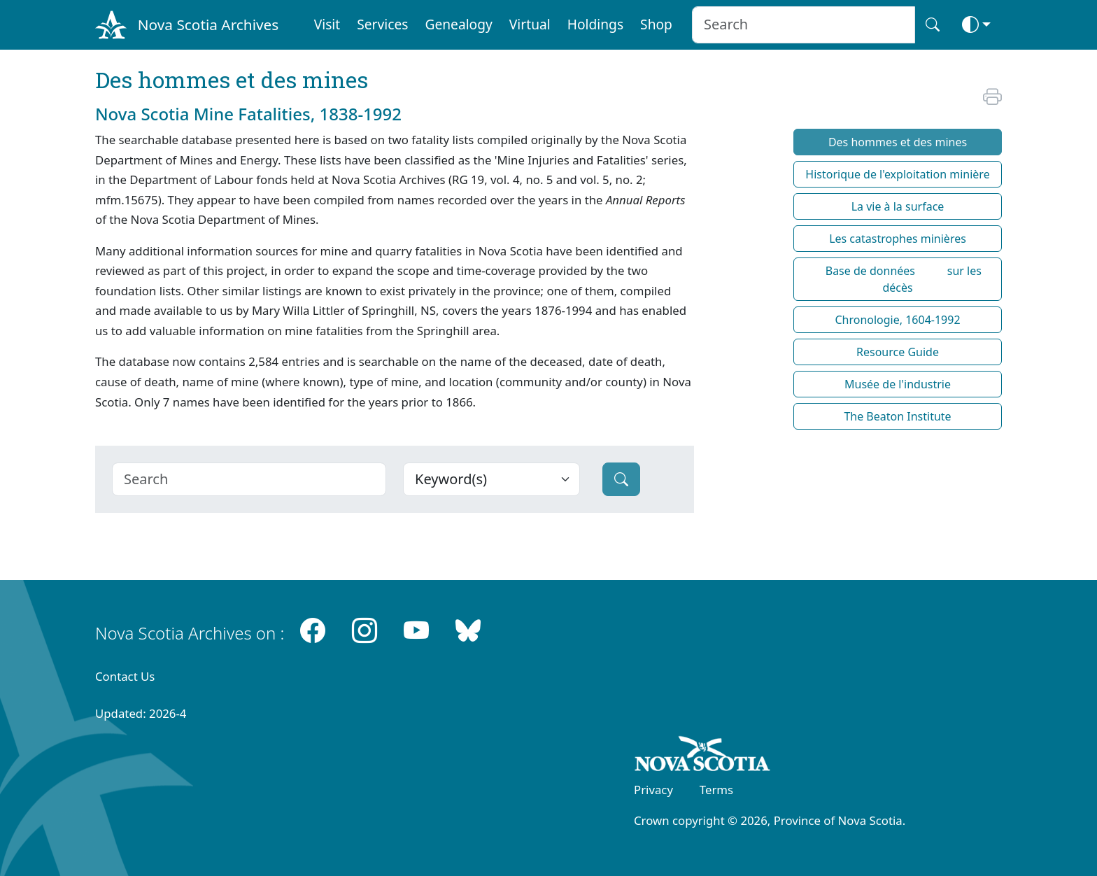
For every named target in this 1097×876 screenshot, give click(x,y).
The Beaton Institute (897, 416)
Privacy (653, 790)
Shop (656, 24)
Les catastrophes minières (897, 238)
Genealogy (458, 24)
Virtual (530, 24)
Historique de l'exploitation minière (897, 174)
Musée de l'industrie (897, 384)
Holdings (595, 24)
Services (382, 24)
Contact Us (125, 676)
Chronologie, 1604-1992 (897, 319)
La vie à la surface (897, 206)
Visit (327, 24)
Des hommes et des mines (897, 142)
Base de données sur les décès (898, 279)
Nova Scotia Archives (208, 24)
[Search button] (932, 24)
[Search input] (803, 24)
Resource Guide (897, 352)
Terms (716, 790)
